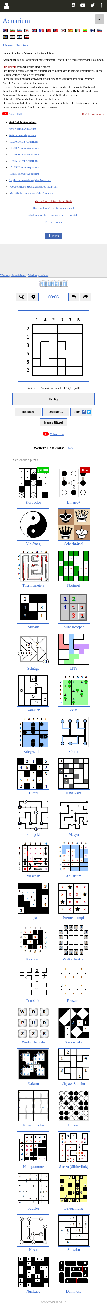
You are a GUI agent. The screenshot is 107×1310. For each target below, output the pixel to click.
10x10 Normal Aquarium (24, 147)
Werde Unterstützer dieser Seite (53, 201)
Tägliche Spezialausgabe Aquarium (30, 180)
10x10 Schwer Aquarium (24, 154)
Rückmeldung (41, 207)
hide (70, 448)
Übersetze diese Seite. (16, 45)
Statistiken (74, 214)
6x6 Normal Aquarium (22, 128)
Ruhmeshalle (58, 214)
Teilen (55, 235)
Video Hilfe (16, 113)
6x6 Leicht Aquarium (22, 122)
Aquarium (16, 20)
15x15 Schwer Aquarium (24, 173)
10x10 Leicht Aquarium (23, 141)
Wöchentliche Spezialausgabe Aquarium (33, 186)
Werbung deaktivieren (13, 275)
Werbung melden (38, 275)
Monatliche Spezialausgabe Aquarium (31, 192)
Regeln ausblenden (93, 113)
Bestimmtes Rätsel (63, 207)
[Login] (6, 6)
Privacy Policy (53, 221)
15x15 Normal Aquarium (24, 167)
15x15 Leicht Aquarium (23, 160)
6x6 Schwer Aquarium (22, 135)
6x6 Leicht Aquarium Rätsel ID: (53, 388)
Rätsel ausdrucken (37, 214)
